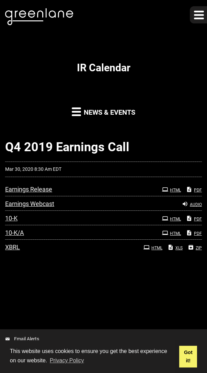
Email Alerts (26, 339)
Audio (192, 204)
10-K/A (14, 232)
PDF (194, 189)
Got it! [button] (188, 356)
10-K (11, 218)
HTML (171, 189)
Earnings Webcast (29, 203)
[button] (198, 14)
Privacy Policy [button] (67, 360)
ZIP (195, 247)
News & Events (103, 111)
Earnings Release (28, 189)
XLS (175, 247)
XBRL (12, 247)
